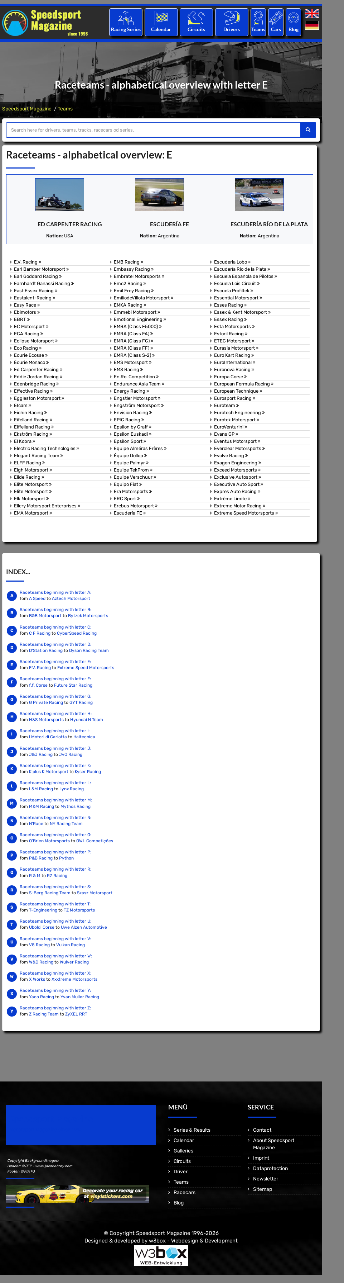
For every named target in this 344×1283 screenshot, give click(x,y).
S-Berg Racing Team (50, 892)
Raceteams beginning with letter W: (56, 955)
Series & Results (192, 1130)
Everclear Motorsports (239, 448)
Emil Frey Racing (134, 290)
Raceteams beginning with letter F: (55, 678)
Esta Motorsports (234, 326)
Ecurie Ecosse (31, 355)
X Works (37, 979)
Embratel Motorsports (139, 276)
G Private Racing (46, 702)
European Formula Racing (243, 384)
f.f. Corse (38, 685)
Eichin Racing (30, 412)
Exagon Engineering (237, 462)
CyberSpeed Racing (77, 633)
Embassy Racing (134, 269)
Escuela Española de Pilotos (245, 276)
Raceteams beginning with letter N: (55, 817)
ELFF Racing (29, 462)
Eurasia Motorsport (236, 348)
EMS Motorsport (132, 362)
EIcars (22, 405)
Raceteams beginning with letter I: (54, 730)
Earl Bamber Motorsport (41, 269)
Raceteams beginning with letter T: (55, 903)
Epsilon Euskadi (132, 434)
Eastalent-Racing (34, 297)
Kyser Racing (88, 771)
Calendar (161, 29)
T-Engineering (43, 910)
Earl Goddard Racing (38, 276)
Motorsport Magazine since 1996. (46, 1130)
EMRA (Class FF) (133, 348)
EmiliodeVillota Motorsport (143, 297)
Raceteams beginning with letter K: (55, 765)
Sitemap (262, 1189)
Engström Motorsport (139, 405)
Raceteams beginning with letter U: (55, 921)
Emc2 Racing (130, 283)
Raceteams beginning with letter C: (55, 627)
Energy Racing (131, 391)
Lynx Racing (71, 788)
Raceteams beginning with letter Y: (55, 990)
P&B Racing (41, 858)
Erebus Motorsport (136, 505)
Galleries (183, 1151)
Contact (262, 1130)
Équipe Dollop (130, 455)
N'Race (36, 823)
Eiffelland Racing (34, 427)
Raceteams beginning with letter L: (55, 782)
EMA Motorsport (33, 513)
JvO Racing (70, 754)
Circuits (196, 29)
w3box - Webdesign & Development (193, 1240)
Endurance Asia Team (139, 384)
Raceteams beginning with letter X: (55, 973)
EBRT (22, 319)
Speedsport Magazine (27, 109)
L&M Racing (41, 788)
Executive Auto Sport (238, 484)
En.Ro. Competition (136, 376)
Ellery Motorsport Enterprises (47, 505)
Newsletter (265, 1179)
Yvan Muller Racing (79, 996)
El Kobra (24, 441)
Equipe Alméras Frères (140, 448)
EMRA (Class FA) (133, 333)
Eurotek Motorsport (236, 419)
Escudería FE (169, 224)
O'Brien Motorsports (49, 840)
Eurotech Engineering (239, 412)
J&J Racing (41, 754)
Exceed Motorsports (237, 470)
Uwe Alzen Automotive (84, 927)
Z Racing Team (44, 1014)
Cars (276, 29)
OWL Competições (94, 840)
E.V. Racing (27, 262)
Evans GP (226, 434)
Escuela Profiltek (233, 290)
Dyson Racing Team (89, 650)
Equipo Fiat (128, 484)
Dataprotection (270, 1168)
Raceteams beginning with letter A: (55, 592)
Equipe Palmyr (131, 462)
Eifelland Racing (33, 419)
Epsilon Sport (130, 441)
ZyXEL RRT (76, 1014)
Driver (181, 1172)
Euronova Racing (234, 369)
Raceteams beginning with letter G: (55, 696)
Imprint (261, 1158)
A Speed (37, 598)
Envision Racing (133, 412)
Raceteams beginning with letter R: (55, 869)
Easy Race (27, 305)
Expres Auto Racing (237, 491)
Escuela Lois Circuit (237, 283)
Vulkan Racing (70, 944)
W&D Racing (41, 962)
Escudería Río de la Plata (269, 224)
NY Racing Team (66, 823)
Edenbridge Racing (36, 384)
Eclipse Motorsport (36, 341)
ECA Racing (28, 333)
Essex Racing (230, 319)
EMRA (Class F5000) (137, 326)
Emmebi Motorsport (137, 312)
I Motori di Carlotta (48, 736)
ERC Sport (127, 498)
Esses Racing (230, 305)
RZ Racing (57, 875)
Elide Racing (29, 477)
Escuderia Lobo (232, 262)
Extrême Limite (232, 498)
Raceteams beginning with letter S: (55, 886)
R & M (34, 875)
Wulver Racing (74, 962)
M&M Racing (41, 806)
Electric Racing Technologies (46, 448)
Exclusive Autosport (237, 477)
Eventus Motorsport (237, 441)
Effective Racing (33, 391)
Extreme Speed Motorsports (246, 513)
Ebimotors (27, 312)
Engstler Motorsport (137, 398)
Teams (258, 29)
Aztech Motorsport (71, 598)
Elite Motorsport (33, 484)
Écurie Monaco (31, 362)
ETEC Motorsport (234, 341)
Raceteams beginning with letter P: (55, 851)
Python (66, 858)
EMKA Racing (130, 305)
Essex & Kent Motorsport (242, 312)
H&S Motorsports (46, 719)
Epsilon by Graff (132, 427)
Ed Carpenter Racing (70, 224)
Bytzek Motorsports (88, 615)
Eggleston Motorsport (39, 398)
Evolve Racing (231, 455)
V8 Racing (39, 944)
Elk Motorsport (31, 498)
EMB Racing (128, 262)
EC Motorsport (31, 326)
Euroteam (226, 405)
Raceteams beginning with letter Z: (55, 1007)
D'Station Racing (46, 650)
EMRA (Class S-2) (134, 355)
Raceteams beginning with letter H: (56, 713)
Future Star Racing (73, 685)
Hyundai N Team (86, 719)
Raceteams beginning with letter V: (55, 938)
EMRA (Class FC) (133, 341)
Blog (294, 29)
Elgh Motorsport (33, 470)
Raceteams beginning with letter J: (55, 748)
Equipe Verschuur (135, 477)
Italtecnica (84, 736)
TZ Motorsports (79, 910)
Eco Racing (28, 348)
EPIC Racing (129, 419)
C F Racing (39, 633)
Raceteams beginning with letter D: (55, 644)
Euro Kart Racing (234, 355)
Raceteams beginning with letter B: (55, 609)
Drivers (231, 29)
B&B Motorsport (45, 615)
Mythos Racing (75, 806)
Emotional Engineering (140, 319)
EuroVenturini (230, 427)
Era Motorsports (133, 491)
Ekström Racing (33, 434)
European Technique (238, 391)
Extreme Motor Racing (239, 505)
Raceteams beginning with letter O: (55, 834)
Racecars (184, 1192)
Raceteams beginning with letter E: (55, 661)
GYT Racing (81, 702)
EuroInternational (234, 362)
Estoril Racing (230, 333)
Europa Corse (230, 376)
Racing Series (126, 29)
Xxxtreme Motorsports (74, 979)
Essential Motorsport (238, 297)
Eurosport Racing (234, 398)
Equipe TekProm (133, 470)
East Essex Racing (35, 290)
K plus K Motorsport (48, 771)
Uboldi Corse (41, 927)
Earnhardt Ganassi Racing (44, 283)
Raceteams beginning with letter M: (56, 800)
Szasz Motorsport (94, 892)
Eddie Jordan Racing (38, 376)
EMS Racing (128, 369)
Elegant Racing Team (38, 455)
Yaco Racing (41, 996)
